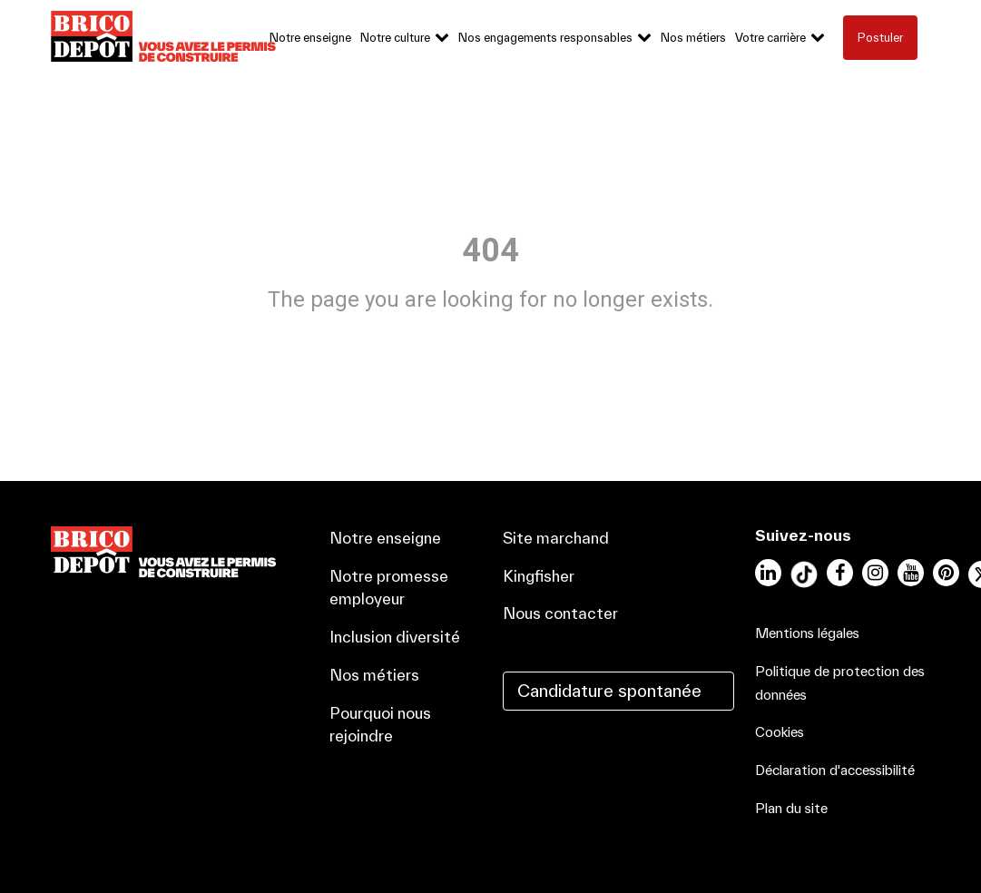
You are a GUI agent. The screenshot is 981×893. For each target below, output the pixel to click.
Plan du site (791, 808)
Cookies (779, 732)
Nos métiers (693, 37)
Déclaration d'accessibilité (835, 770)
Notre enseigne (310, 37)
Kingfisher (538, 575)
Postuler (880, 37)
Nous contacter (560, 613)
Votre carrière (770, 37)
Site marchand (556, 537)
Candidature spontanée (609, 691)
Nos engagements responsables (545, 37)
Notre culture (395, 37)
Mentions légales (807, 633)
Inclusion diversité (394, 636)
